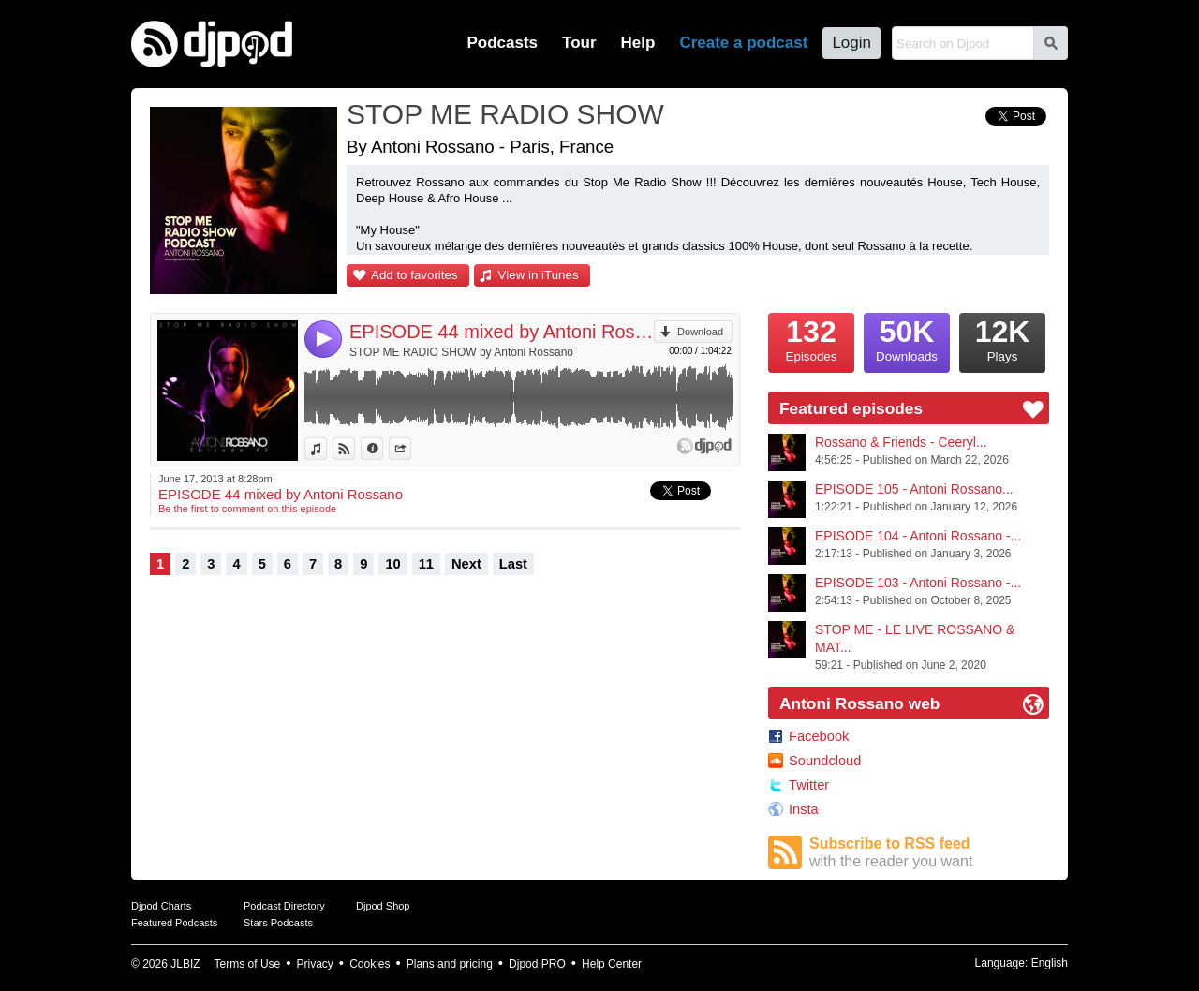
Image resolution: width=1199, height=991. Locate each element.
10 (392, 563)
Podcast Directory (284, 905)
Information (382, 448)
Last (513, 563)
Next (466, 563)
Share (410, 448)
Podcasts (502, 43)
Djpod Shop (383, 905)
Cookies (369, 963)
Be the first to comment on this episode (247, 508)
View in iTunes (538, 275)
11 (426, 563)
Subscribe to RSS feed (929, 853)
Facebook (819, 736)
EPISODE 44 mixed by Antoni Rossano (501, 331)
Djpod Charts (161, 905)
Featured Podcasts (174, 922)
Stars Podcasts (278, 922)
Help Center (612, 963)
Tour (579, 43)
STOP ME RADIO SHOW (505, 113)
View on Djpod (354, 448)
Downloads (907, 338)
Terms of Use (248, 963)
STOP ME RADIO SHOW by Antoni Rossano (461, 352)
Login (851, 43)
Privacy (315, 963)
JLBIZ (185, 963)
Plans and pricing (450, 963)
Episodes (811, 338)
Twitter (809, 784)
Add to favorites (414, 275)
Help (638, 43)
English (1049, 962)
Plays (1002, 338)
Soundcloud (825, 760)
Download (700, 331)
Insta (804, 809)
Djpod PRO (537, 963)
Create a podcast (743, 43)
